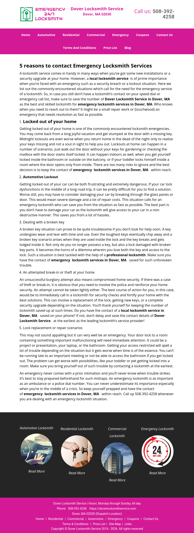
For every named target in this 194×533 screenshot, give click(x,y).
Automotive (46, 35)
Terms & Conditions (75, 524)
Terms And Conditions (79, 48)
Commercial (96, 35)
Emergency (120, 35)
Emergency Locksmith (157, 428)
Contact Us (164, 35)
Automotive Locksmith (36, 428)
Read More (36, 471)
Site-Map (115, 524)
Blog (128, 48)
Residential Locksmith (76, 428)
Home (25, 35)
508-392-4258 (163, 14)
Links (128, 524)
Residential (71, 35)
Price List (110, 48)
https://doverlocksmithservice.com (112, 508)
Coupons (142, 35)
